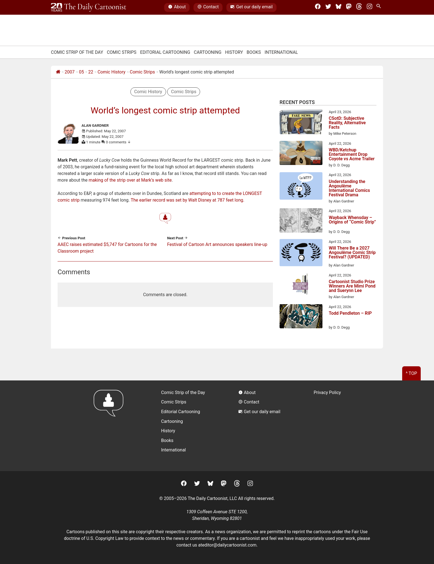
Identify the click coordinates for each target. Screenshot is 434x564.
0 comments (118, 142)
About (177, 7)
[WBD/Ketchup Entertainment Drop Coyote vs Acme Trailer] (301, 154)
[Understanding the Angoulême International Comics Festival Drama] (301, 186)
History (234, 52)
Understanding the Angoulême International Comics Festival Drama (349, 188)
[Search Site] (379, 7)
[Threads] (359, 7)
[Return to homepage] (110, 425)
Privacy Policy (327, 392)
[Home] (58, 72)
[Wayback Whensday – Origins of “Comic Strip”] (301, 221)
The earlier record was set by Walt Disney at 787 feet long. (187, 200)
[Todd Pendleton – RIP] (301, 317)
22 (90, 72)
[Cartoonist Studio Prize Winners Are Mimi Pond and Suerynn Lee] (301, 286)
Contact (208, 7)
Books (254, 52)
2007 (70, 72)
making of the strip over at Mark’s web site (130, 180)
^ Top (411, 373)
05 (81, 72)
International (281, 52)
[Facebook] (317, 7)
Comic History (111, 72)
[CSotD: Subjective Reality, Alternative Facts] (301, 122)
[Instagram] (369, 7)
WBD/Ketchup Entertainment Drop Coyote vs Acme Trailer (352, 154)
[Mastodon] (348, 7)
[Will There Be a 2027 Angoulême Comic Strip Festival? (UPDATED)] (301, 253)
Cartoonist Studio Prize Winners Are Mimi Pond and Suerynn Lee (352, 286)
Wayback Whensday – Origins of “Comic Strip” (352, 220)
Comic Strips (121, 52)
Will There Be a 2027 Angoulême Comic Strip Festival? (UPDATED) (352, 253)
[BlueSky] (338, 7)
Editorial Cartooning (165, 52)
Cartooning (207, 52)
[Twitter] (328, 7)
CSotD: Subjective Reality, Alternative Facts (347, 122)
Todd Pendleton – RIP (350, 313)
